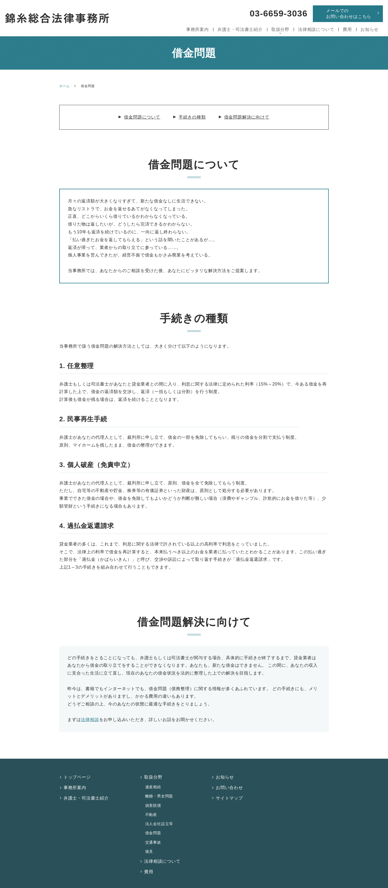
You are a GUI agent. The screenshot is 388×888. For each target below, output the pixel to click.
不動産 (151, 807)
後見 (149, 837)
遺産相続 (153, 784)
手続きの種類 (192, 117)
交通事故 (153, 829)
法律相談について (316, 29)
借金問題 (153, 822)
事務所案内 (197, 29)
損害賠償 (153, 799)
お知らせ (370, 29)
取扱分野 (280, 29)
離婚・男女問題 (159, 792)
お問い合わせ (229, 785)
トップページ (77, 776)
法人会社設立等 (159, 814)
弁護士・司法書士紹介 (240, 29)
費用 (347, 29)
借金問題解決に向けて (246, 117)
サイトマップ (229, 793)
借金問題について (142, 117)
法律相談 (90, 719)
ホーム (64, 86)
